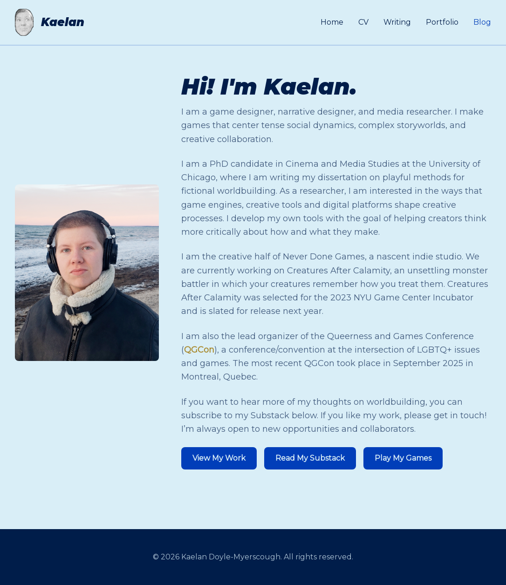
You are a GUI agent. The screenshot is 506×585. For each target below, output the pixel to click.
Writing (397, 22)
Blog (482, 22)
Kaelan (62, 22)
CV (363, 22)
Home (332, 22)
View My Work (219, 458)
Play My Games (403, 458)
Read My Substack (310, 458)
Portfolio (442, 22)
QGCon (199, 350)
